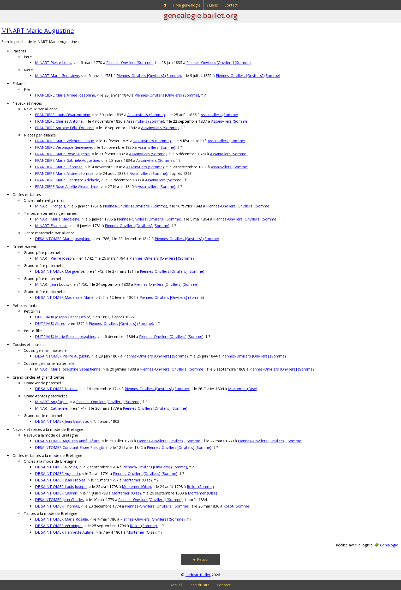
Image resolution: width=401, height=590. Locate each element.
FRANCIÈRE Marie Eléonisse (58, 166)
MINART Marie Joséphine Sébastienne (67, 369)
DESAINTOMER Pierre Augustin (62, 356)
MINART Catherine (51, 408)
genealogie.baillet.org (200, 15)
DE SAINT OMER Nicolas (56, 388)
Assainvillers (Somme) (146, 114)
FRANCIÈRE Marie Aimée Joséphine (65, 95)
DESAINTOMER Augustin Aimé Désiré (67, 440)
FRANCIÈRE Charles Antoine (59, 121)
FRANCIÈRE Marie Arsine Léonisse (64, 173)
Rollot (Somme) (200, 486)
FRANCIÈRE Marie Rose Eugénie (62, 153)
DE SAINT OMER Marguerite (59, 271)
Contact (231, 5)
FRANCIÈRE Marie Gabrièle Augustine (67, 160)
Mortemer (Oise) (242, 388)
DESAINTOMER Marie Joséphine (62, 238)
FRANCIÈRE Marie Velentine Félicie (64, 140)
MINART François (50, 206)
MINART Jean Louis (51, 284)
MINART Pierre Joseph (54, 258)
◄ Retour (200, 559)
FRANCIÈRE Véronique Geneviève (63, 147)
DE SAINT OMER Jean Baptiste (61, 421)
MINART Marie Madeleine (57, 219)
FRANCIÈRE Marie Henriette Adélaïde (67, 179)
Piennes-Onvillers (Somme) (129, 62)
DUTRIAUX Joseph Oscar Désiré (62, 316)
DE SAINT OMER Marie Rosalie (61, 519)
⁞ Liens (212, 5)
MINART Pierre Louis (53, 62)
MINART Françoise (51, 225)
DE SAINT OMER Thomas (57, 506)
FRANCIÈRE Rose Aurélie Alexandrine (66, 186)
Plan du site (199, 584)
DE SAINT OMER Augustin (57, 473)
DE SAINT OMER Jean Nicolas (60, 480)
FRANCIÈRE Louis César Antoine (62, 114)
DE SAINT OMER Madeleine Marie (64, 297)
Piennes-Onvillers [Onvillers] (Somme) (218, 62)
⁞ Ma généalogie (186, 5)
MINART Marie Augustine (37, 30)
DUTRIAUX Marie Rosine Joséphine (65, 336)
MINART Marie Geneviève (57, 75)
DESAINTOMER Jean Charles (59, 499)
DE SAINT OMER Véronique (58, 525)
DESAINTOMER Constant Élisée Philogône (71, 447)
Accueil (176, 584)
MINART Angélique (51, 401)
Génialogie (389, 545)
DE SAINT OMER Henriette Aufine (64, 532)
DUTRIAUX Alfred (50, 323)
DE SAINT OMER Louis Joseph (61, 486)
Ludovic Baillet (198, 574)
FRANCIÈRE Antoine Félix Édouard (64, 127)
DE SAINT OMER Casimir (56, 493)
